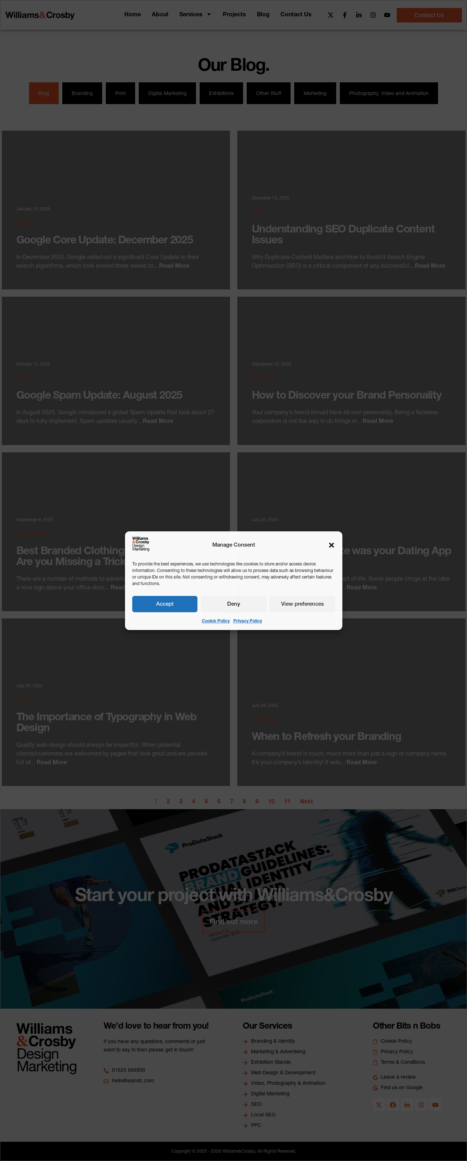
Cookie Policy (216, 620)
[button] (331, 545)
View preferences (302, 603)
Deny (233, 603)
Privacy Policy (247, 620)
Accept (165, 603)
